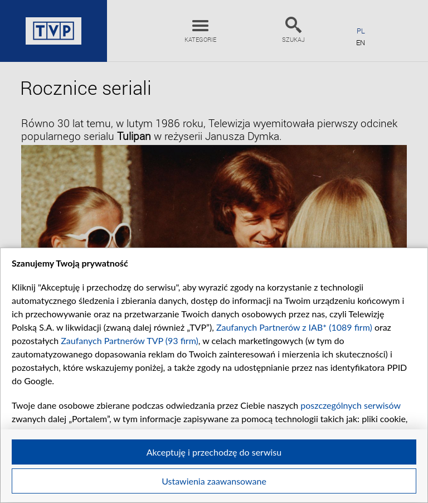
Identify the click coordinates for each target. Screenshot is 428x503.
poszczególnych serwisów (350, 405)
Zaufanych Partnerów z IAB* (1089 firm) (294, 327)
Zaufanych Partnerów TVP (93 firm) (129, 340)
